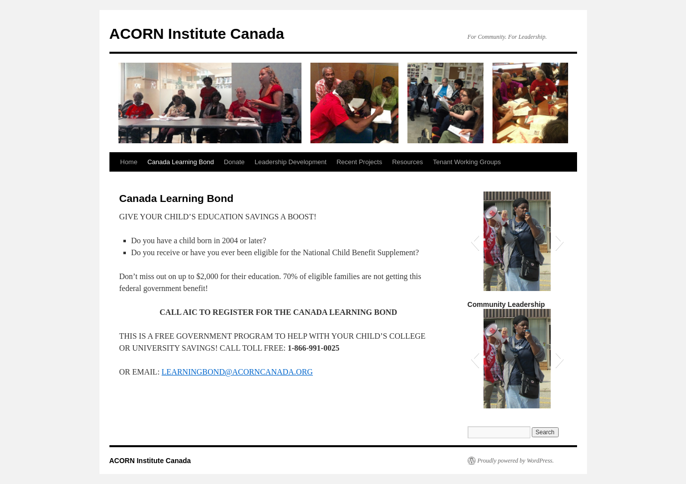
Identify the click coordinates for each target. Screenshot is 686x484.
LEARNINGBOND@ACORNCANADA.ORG (237, 372)
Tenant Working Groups (466, 162)
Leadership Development (291, 162)
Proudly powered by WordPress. (516, 460)
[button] (475, 241)
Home (129, 162)
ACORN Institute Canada (197, 33)
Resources (407, 162)
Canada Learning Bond (180, 162)
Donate (234, 162)
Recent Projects (359, 162)
